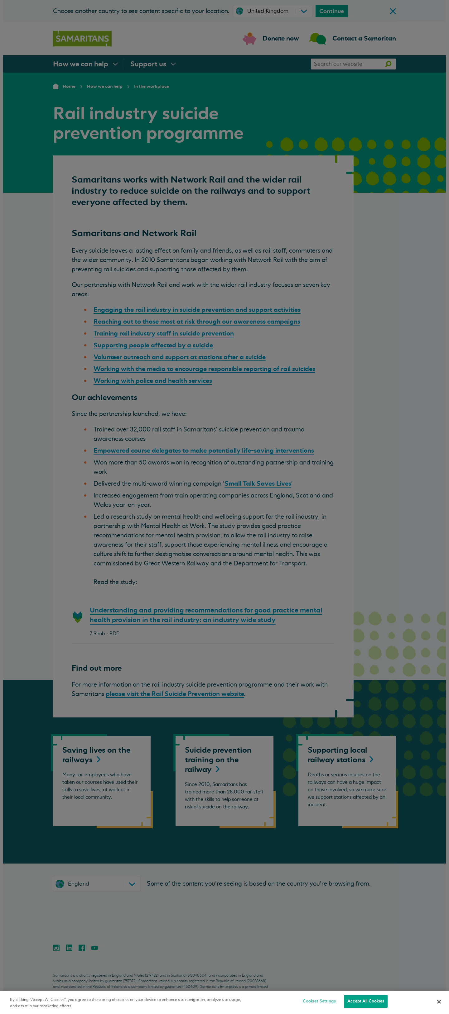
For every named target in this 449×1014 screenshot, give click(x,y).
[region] (224, 1002)
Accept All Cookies (365, 1001)
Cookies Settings (319, 1001)
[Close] (439, 1001)
